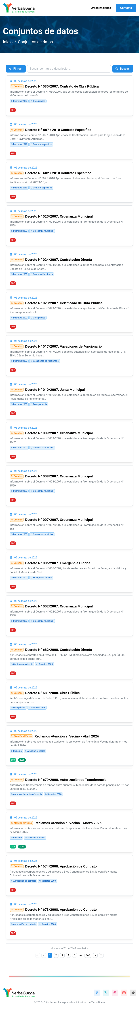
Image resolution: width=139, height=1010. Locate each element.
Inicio (8, 42)
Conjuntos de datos (35, 42)
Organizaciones (101, 8)
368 (88, 955)
